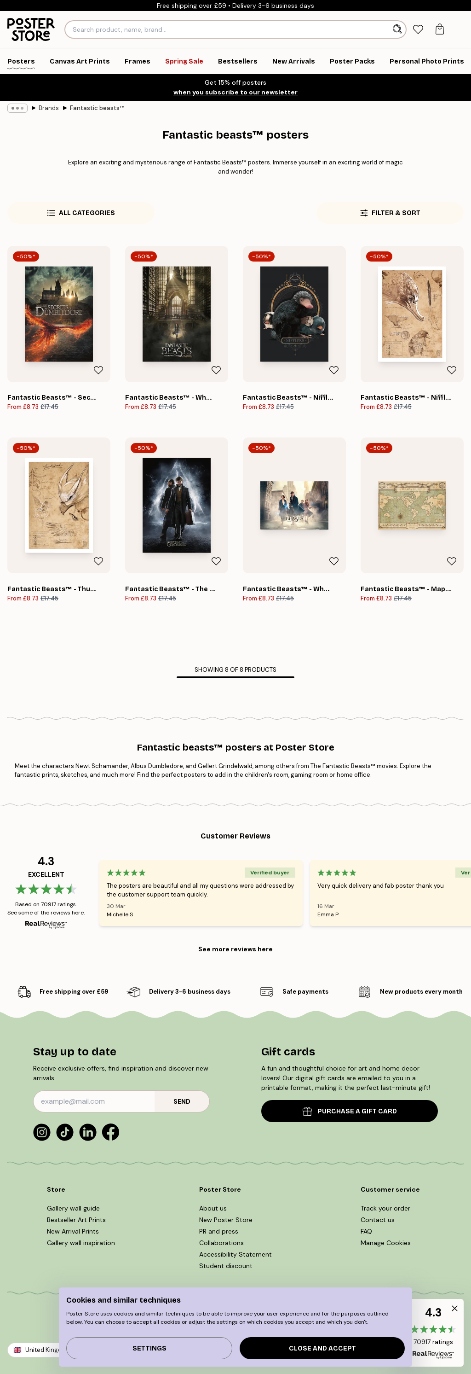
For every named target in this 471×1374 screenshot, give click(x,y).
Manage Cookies (387, 1242)
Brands (44, 108)
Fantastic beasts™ (90, 108)
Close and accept (322, 1348)
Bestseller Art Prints (77, 1219)
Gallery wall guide (74, 1208)
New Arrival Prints (74, 1231)
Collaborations (223, 1242)
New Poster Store (227, 1219)
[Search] (398, 29)
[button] (433, 1333)
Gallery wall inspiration (81, 1242)
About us (215, 1208)
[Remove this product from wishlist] (98, 370)
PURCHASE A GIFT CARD (349, 1111)
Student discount (226, 1265)
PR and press (221, 1231)
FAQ (369, 1231)
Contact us (378, 1219)
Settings (149, 1348)
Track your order (386, 1208)
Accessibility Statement (235, 1254)
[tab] (418, 30)
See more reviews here (235, 949)
